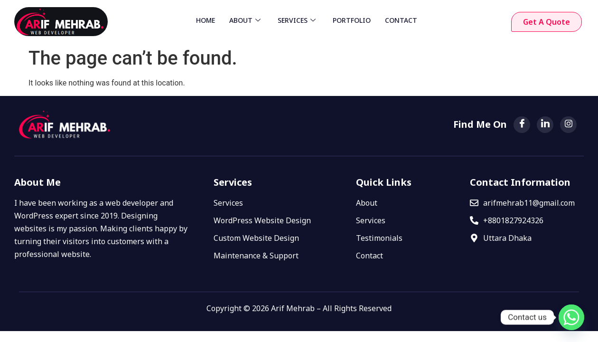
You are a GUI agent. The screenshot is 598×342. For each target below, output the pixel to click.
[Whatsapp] (571, 317)
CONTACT (401, 20)
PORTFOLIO (352, 20)
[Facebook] (522, 124)
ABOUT (245, 20)
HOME (205, 20)
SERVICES (297, 20)
